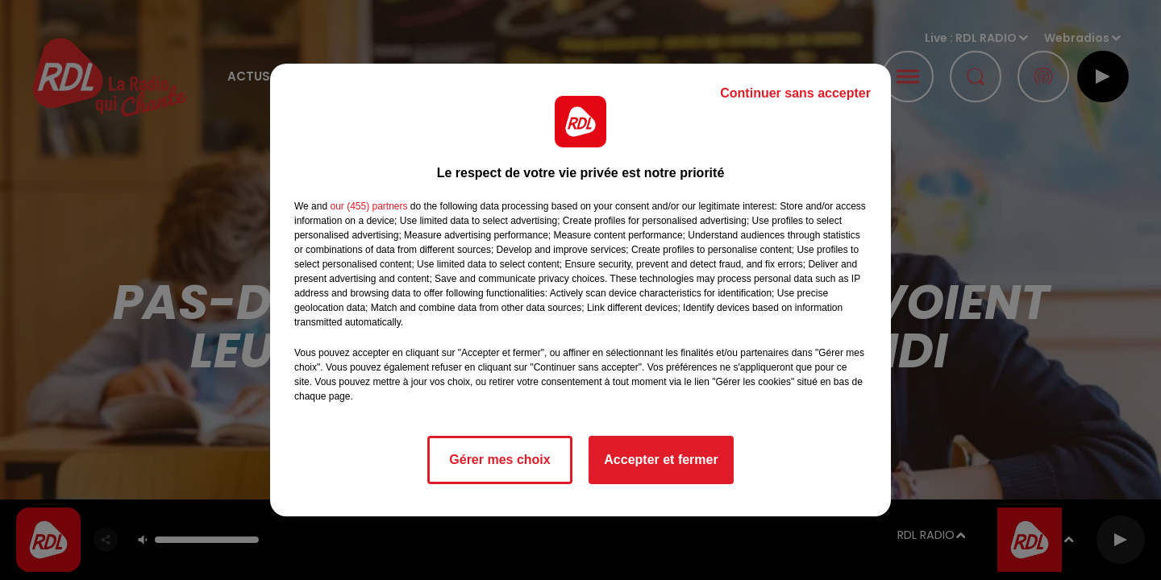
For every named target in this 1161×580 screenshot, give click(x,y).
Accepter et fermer (661, 459)
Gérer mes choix (499, 459)
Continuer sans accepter (795, 93)
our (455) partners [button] (368, 206)
